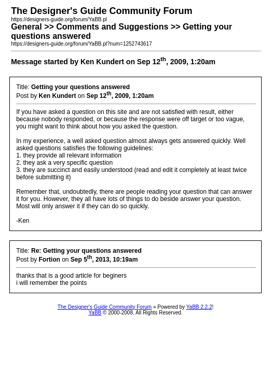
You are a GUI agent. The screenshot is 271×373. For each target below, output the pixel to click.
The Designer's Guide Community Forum (105, 307)
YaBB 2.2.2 (199, 307)
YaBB (94, 312)
